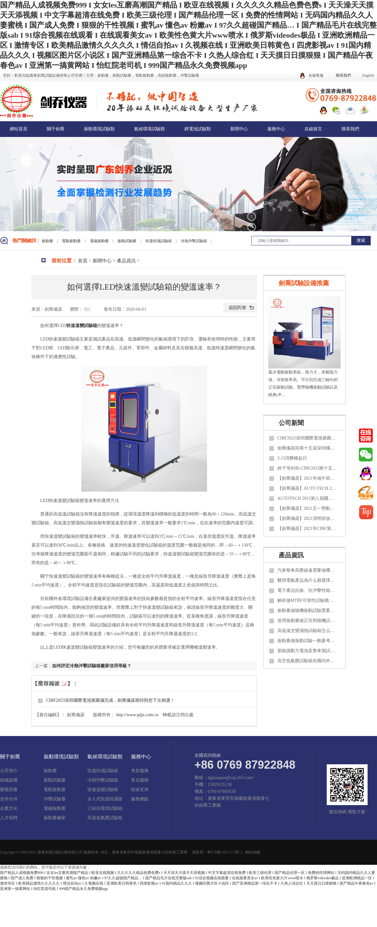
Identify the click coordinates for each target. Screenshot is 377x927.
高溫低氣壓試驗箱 (105, 818)
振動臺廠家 (55, 818)
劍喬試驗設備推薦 (304, 283)
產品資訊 (126, 260)
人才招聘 (9, 818)
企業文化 (9, 808)
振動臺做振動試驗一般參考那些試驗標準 (307, 640)
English (368, 75)
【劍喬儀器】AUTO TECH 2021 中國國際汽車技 (307, 488)
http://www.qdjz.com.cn (137, 714)
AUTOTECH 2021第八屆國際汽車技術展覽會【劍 (307, 498)
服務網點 (140, 799)
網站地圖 (252, 852)
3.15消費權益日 (292, 458)
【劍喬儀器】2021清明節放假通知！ (307, 518)
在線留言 (313, 129)
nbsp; (366, 473)
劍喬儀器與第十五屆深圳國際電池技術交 (307, 448)
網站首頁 (18, 129)
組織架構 (9, 780)
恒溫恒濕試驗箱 (159, 241)
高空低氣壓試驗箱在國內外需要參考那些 (307, 660)
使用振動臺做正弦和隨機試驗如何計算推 (307, 620)
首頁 (82, 260)
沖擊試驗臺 (55, 799)
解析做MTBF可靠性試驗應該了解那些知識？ (307, 600)
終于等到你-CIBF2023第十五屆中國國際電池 (307, 468)
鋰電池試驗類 (197, 129)
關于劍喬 (55, 129)
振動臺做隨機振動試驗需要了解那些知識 (307, 610)
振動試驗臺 (127, 241)
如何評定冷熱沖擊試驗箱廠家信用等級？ (91, 665)
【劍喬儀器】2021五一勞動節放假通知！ (307, 508)
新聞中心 (239, 129)
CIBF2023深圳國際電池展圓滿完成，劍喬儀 (307, 438)
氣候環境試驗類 (149, 129)
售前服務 (140, 771)
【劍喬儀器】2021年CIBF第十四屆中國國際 (307, 528)
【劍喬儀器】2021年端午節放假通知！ (307, 478)
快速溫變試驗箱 (102, 790)
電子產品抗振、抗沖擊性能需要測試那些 (307, 590)
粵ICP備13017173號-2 (225, 852)
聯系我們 (343, 75)
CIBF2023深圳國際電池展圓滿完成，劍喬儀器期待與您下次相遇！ (110, 700)
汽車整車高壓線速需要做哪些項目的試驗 (307, 570)
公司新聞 (291, 422)
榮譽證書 (9, 790)
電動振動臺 (72, 241)
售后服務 (140, 780)
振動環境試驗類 (99, 129)
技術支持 (140, 790)
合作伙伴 (9, 799)
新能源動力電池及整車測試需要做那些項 (307, 650)
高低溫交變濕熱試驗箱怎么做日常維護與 (307, 630)
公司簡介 (9, 771)
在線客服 (312, 75)
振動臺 (48, 241)
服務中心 (276, 129)
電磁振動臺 (100, 241)
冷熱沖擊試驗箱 (194, 241)
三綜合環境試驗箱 (105, 808)
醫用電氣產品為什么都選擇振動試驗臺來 (307, 580)
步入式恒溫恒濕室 (105, 799)
